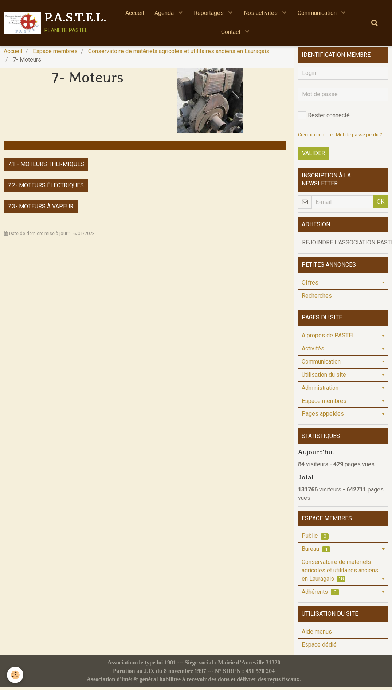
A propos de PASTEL (328, 337)
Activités (313, 351)
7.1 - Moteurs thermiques (46, 166)
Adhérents (320, 594)
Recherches (317, 298)
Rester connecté (324, 118)
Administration (320, 390)
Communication (318, 12)
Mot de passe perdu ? (359, 137)
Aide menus (317, 634)
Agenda (164, 12)
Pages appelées (323, 416)
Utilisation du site (324, 377)
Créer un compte (315, 137)
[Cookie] (15, 675)
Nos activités (261, 12)
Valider (313, 155)
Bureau (316, 551)
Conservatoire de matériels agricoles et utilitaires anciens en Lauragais (178, 53)
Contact (231, 32)
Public (315, 538)
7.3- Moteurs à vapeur (41, 208)
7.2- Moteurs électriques (46, 187)
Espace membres (55, 53)
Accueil (134, 12)
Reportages (209, 12)
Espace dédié (319, 647)
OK (380, 204)
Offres (310, 285)
